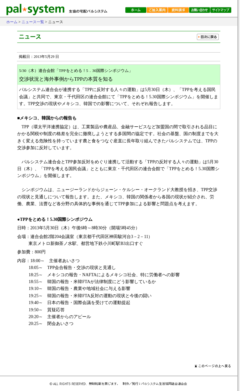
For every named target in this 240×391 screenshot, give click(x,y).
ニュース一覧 (33, 22)
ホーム (12, 22)
